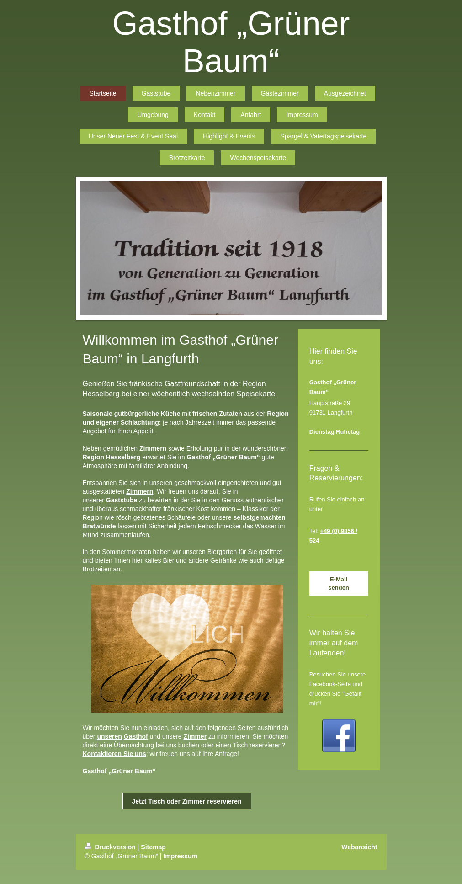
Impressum (180, 856)
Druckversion (111, 847)
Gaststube (121, 500)
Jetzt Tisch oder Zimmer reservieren (187, 801)
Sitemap (153, 847)
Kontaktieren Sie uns (114, 753)
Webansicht (359, 847)
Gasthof (136, 736)
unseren (109, 736)
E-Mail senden (338, 583)
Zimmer (195, 736)
